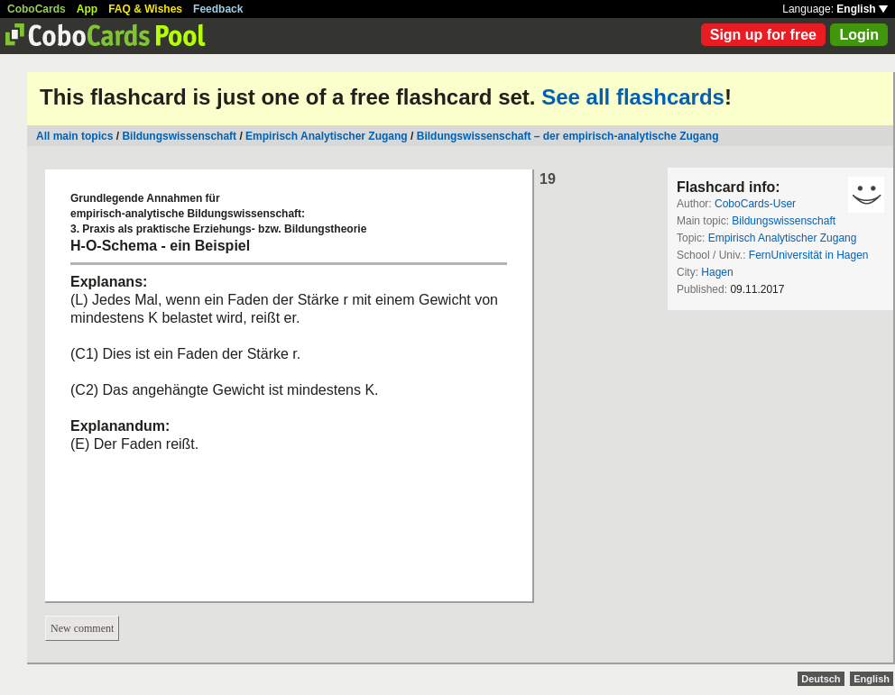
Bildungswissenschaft (179, 136)
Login (859, 34)
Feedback (218, 9)
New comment (82, 628)
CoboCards (36, 9)
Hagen (717, 272)
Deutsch (820, 678)
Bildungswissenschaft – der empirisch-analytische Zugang (568, 136)
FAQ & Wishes (145, 9)
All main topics (74, 136)
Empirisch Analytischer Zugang (326, 136)
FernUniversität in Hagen (809, 255)
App (87, 9)
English (862, 9)
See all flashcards (632, 97)
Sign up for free (763, 34)
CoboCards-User (755, 203)
